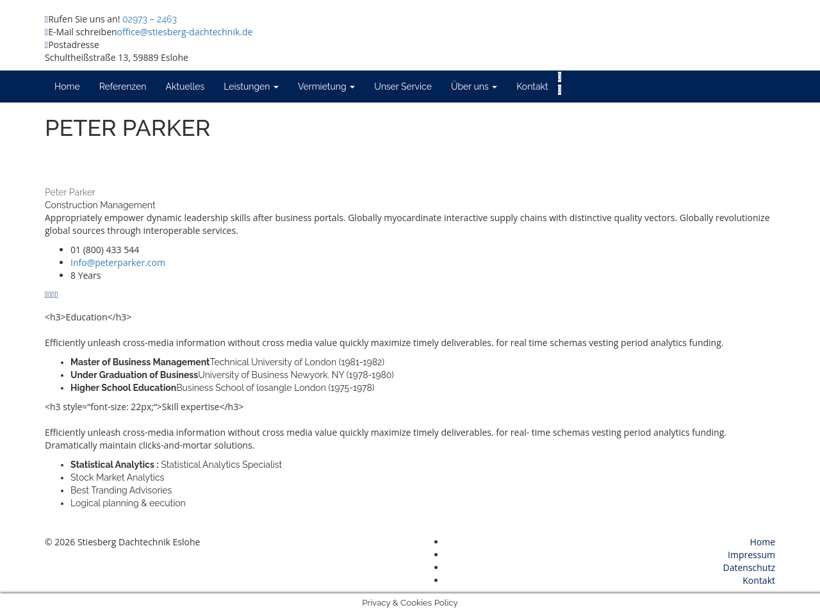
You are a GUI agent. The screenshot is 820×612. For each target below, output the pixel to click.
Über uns (474, 86)
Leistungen (251, 86)
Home (67, 86)
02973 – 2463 (149, 19)
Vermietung (326, 86)
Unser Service (403, 86)
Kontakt (532, 86)
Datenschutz (749, 567)
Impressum (751, 555)
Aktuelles (184, 86)
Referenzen (123, 86)
